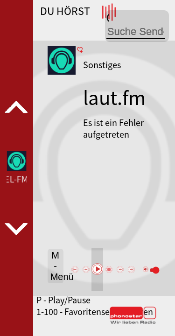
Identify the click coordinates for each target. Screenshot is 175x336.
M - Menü (56, 266)
